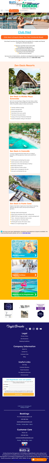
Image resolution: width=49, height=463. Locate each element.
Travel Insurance (24, 369)
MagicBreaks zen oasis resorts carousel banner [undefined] (24, 21)
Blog (24, 356)
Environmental (24, 375)
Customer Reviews (24, 367)
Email (5, 388)
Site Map (24, 364)
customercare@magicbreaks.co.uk (24, 437)
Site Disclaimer (24, 338)
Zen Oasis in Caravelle (20, 151)
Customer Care (24, 354)
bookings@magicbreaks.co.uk (24, 421)
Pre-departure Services (24, 372)
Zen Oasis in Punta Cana (21, 203)
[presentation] (23, 400)
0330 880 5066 (26, 233)
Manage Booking (14, 11)
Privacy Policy (24, 336)
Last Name (6, 386)
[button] (39, 459)
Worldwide (8, 10)
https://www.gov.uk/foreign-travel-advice (24, 460)
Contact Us (24, 351)
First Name (6, 384)
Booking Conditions (24, 341)
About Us (24, 349)
